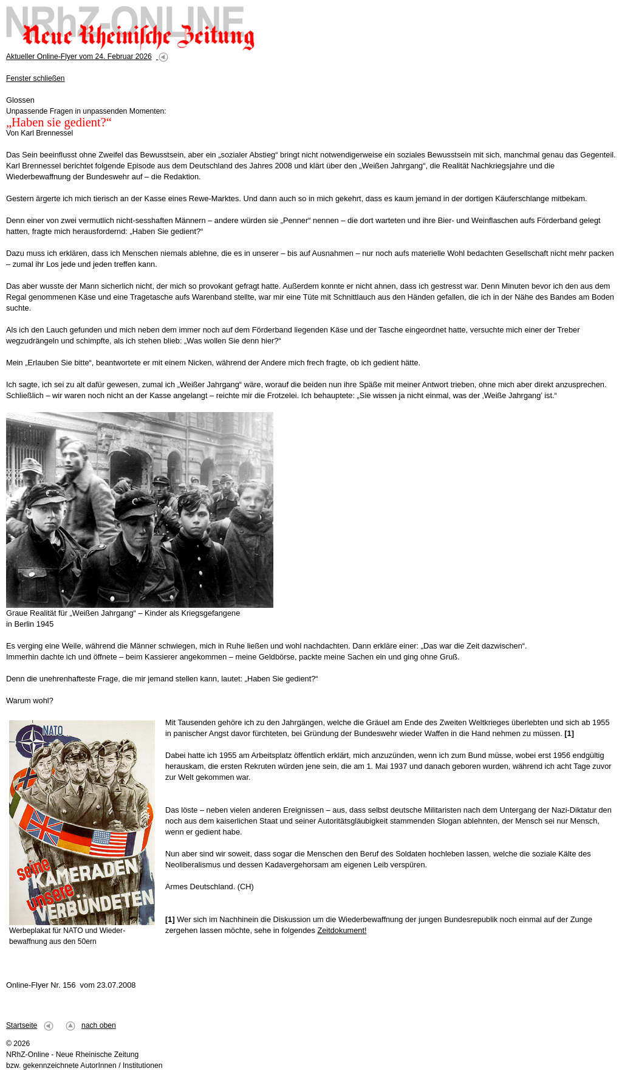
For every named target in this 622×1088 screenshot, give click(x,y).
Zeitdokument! (341, 930)
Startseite (21, 1025)
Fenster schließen (35, 78)
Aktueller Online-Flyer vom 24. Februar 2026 (79, 56)
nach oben (98, 1025)
